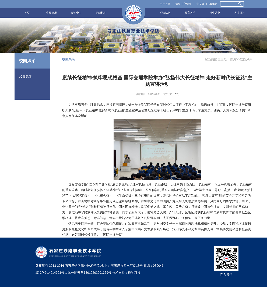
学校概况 (51, 12)
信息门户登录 (183, 3)
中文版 (200, 3)
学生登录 (165, 3)
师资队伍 (165, 12)
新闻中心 (76, 12)
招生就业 (214, 12)
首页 (27, 12)
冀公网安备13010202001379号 (89, 272)
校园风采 (25, 76)
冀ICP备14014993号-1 (51, 272)
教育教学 (190, 12)
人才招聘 (239, 12)
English (213, 3)
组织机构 (101, 12)
